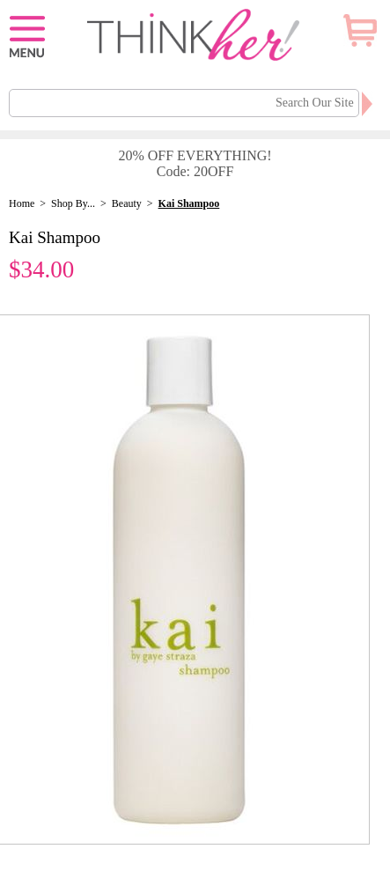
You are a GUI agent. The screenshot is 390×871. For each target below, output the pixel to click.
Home (21, 203)
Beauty (127, 203)
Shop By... (73, 203)
